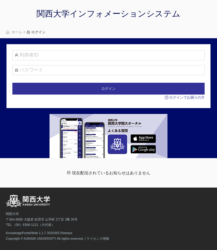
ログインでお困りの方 (185, 97)
